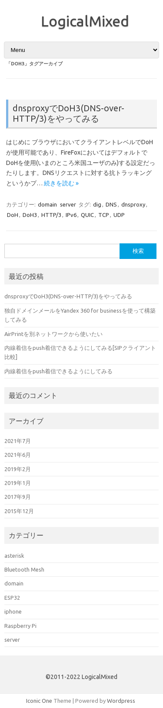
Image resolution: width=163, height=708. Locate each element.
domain (47, 204)
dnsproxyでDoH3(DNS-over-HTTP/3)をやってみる (68, 113)
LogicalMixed (85, 21)
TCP (103, 215)
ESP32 (12, 598)
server (68, 204)
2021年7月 (17, 441)
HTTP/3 (51, 215)
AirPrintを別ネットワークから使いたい (53, 334)
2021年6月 (17, 455)
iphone (13, 611)
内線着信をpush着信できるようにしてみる (58, 371)
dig (97, 204)
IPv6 (71, 215)
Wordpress (121, 701)
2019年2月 (17, 469)
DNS (111, 204)
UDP (119, 215)
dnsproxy (133, 204)
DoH (12, 215)
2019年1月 (17, 483)
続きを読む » (61, 183)
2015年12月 (19, 511)
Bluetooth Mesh (24, 569)
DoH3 (30, 215)
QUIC (87, 215)
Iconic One (39, 701)
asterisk (14, 556)
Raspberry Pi (20, 626)
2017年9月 (17, 497)
